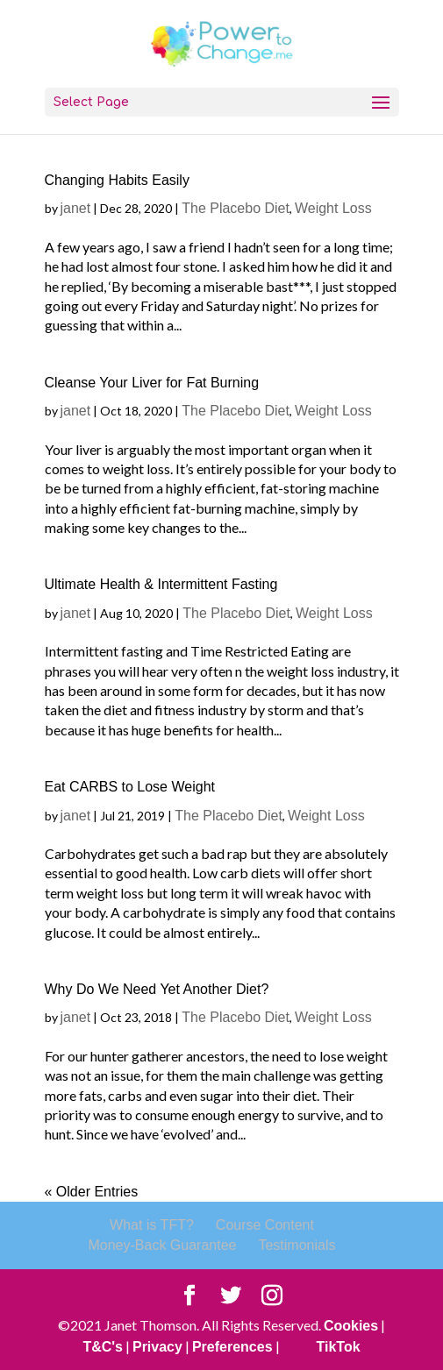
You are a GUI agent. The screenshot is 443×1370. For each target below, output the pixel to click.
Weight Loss (333, 208)
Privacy (157, 1346)
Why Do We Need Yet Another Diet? (157, 989)
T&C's (102, 1346)
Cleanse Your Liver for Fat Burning (152, 382)
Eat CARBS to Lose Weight (130, 786)
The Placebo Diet (235, 208)
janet (76, 208)
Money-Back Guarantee (162, 1245)
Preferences (232, 1346)
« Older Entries (92, 1191)
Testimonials (296, 1245)
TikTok (339, 1346)
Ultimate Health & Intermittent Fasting (161, 584)
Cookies (351, 1325)
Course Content (265, 1224)
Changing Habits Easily (117, 180)
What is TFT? (152, 1224)
